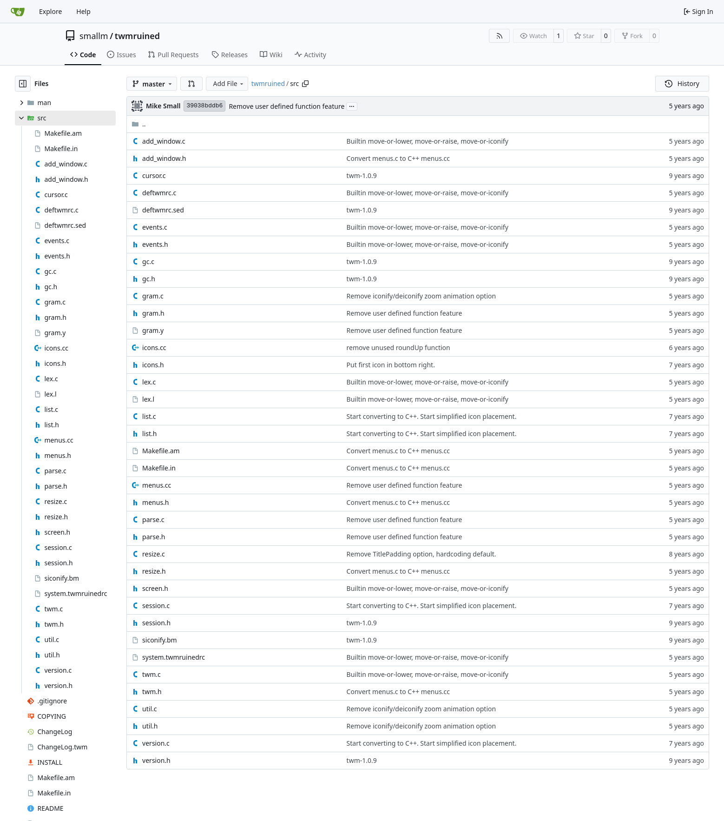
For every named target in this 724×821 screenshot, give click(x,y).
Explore (50, 11)
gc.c (148, 261)
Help (83, 11)
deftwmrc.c (159, 192)
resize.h (154, 571)
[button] (191, 84)
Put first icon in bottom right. (391, 364)
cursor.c (153, 175)
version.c (156, 743)
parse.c (153, 519)
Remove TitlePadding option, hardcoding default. (421, 554)
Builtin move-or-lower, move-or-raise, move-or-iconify (427, 141)
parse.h (153, 536)
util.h (150, 726)
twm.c (151, 674)
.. (139, 123)
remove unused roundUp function (398, 347)
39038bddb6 (204, 105)
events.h (155, 244)
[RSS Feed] (499, 36)
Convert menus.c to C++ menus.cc (398, 158)
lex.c (149, 381)
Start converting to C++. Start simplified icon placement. (432, 416)
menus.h (155, 502)
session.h (156, 622)
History (682, 83)
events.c (154, 227)
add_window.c (163, 141)
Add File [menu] (228, 83)
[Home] (18, 11)
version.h (156, 760)
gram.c (153, 295)
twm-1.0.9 (362, 175)
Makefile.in (159, 467)
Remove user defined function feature (286, 106)
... (352, 105)
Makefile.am (161, 450)
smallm (93, 35)
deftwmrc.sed (163, 209)
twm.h (152, 691)
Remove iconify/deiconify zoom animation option (421, 295)
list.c (149, 416)
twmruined (137, 35)
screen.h (155, 588)
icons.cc (154, 347)
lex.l (148, 399)
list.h (149, 433)
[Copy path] (305, 83)
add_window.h (164, 158)
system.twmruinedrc (173, 657)
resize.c (153, 554)
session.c (156, 605)
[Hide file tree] (23, 84)
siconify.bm (159, 640)
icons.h (153, 364)
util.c (149, 708)
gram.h (153, 313)
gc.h (148, 278)
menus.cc (156, 485)
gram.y (153, 330)
